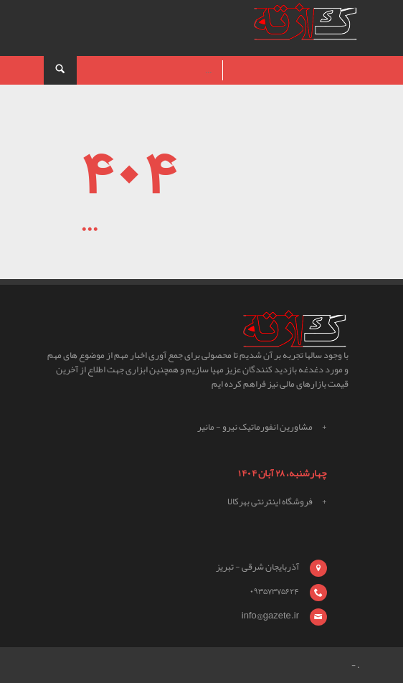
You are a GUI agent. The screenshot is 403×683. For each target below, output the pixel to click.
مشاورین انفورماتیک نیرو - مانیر (255, 427)
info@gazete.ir (270, 615)
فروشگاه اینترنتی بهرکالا (270, 501)
